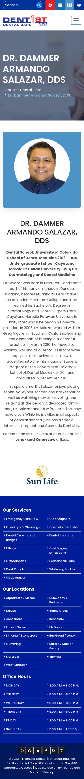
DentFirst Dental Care (22, 90)
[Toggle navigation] (76, 20)
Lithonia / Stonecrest (21, 635)
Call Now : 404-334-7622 (50, 5)
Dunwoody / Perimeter (58, 600)
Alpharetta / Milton (20, 598)
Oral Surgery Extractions (58, 550)
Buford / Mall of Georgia (61, 646)
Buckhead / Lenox (62, 635)
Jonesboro (14, 619)
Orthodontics (16, 561)
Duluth (11, 611)
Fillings (11, 548)
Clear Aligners (59, 519)
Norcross (12, 656)
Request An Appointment (60, 5)
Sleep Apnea (15, 577)
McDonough (58, 627)
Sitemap (48, 772)
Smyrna (55, 656)
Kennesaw (56, 619)
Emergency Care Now (22, 519)
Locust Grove (16, 627)
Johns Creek (58, 611)
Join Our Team (79, 5)
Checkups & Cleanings (23, 527)
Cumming (13, 644)
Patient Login (69, 5)
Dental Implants (61, 535)
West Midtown (16, 665)
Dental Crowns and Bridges (20, 537)
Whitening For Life (62, 569)
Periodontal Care (62, 561)
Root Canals (15, 569)
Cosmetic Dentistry (63, 527)
